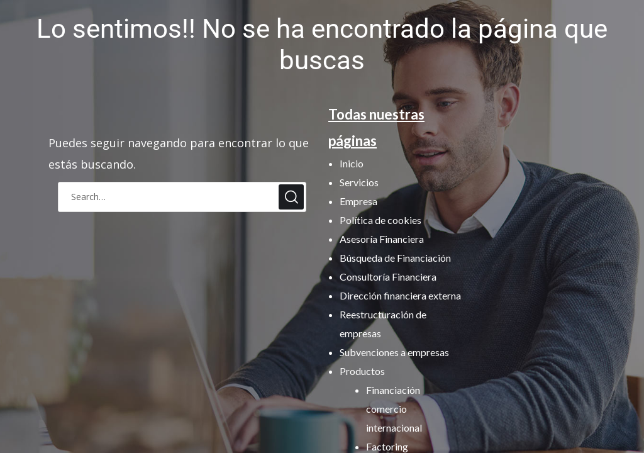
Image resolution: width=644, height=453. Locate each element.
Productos (362, 371)
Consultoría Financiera (388, 276)
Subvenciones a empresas (394, 352)
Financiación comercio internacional (394, 408)
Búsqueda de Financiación (395, 258)
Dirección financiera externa (400, 295)
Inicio (352, 163)
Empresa (358, 201)
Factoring (387, 446)
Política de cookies (380, 220)
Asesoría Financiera (382, 239)
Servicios (359, 182)
